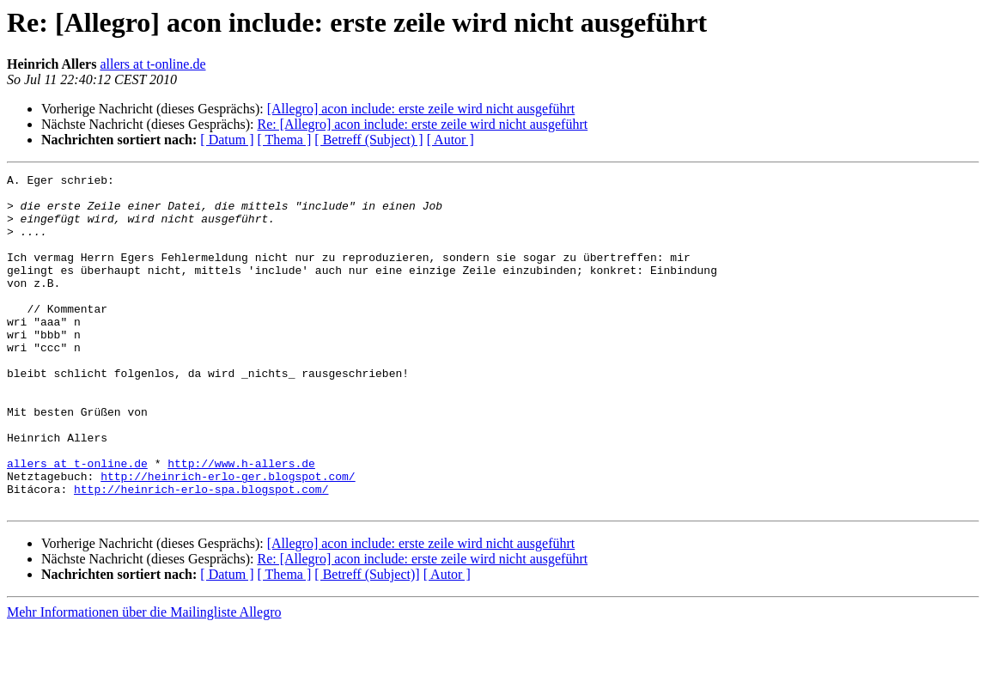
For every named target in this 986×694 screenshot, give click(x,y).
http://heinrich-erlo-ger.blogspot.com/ (227, 537)
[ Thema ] (285, 139)
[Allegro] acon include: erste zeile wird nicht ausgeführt (421, 108)
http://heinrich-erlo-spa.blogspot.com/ (201, 553)
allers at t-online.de (152, 64)
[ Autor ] (450, 139)
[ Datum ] (226, 139)
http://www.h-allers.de (241, 522)
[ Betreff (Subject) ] (368, 139)
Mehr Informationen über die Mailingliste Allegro (144, 679)
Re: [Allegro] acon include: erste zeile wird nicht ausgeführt (422, 124)
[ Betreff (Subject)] (366, 641)
